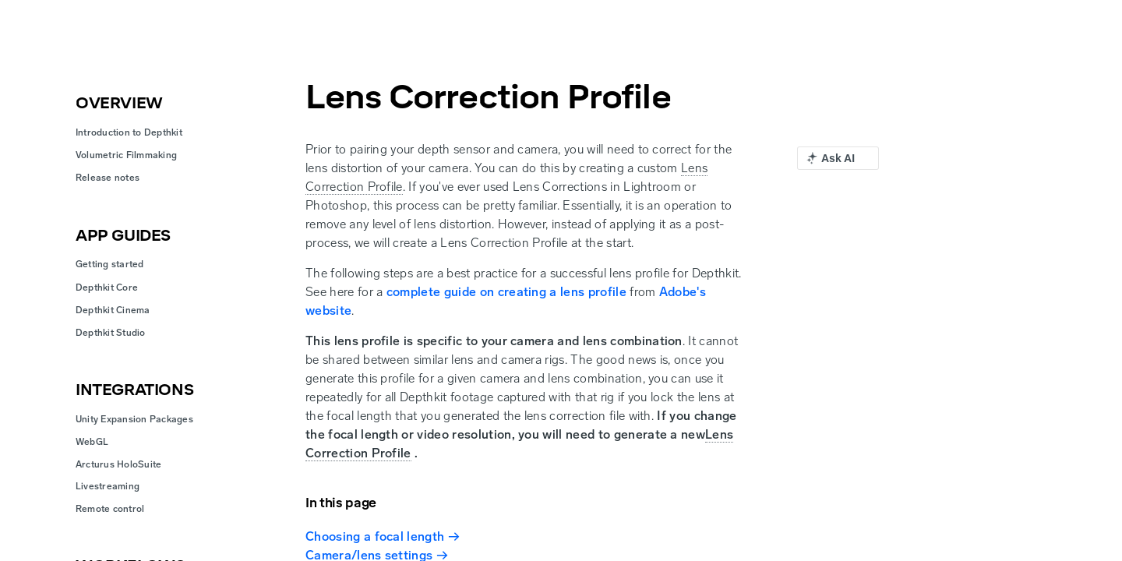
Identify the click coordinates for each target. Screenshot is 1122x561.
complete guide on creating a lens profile (506, 291)
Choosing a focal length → (382, 536)
